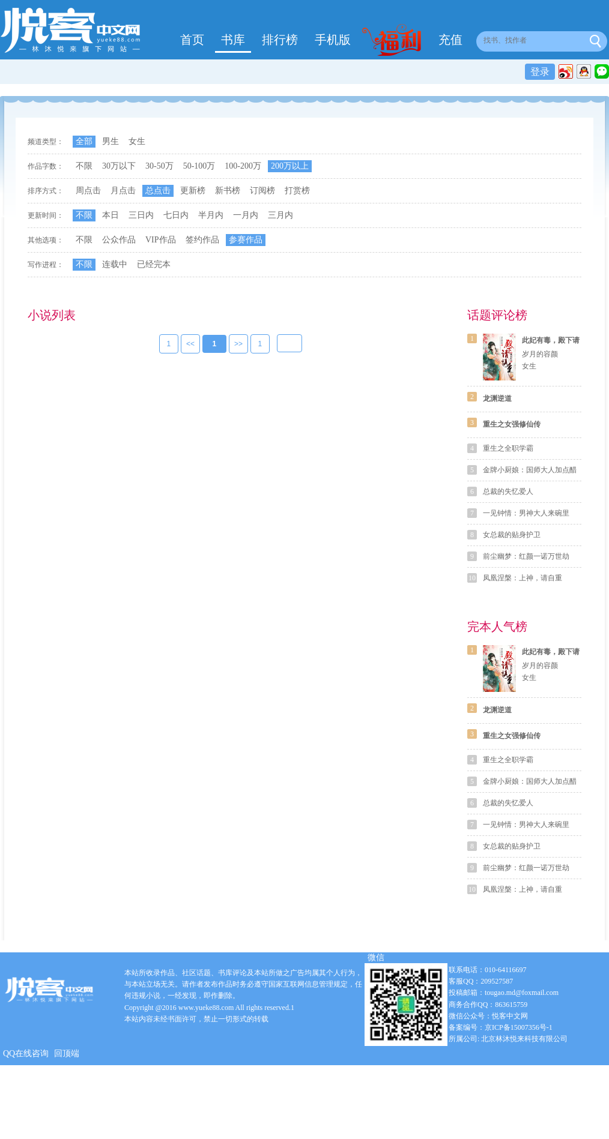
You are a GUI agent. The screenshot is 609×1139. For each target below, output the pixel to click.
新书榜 (227, 190)
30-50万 (159, 165)
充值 (450, 39)
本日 (110, 215)
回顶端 (66, 1053)
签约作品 (202, 239)
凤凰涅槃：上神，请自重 (522, 578)
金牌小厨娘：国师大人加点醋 (530, 470)
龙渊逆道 (497, 398)
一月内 (245, 215)
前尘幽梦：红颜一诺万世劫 (526, 556)
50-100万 (199, 165)
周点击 (88, 190)
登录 (540, 72)
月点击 (123, 190)
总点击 (158, 190)
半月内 (210, 215)
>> (238, 344)
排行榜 (280, 39)
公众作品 (119, 239)
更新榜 (192, 190)
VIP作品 (160, 239)
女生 (137, 141)
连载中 (114, 264)
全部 (84, 141)
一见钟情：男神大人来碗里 (526, 513)
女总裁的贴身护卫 (512, 534)
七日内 (176, 215)
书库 (233, 39)
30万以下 (119, 165)
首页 (192, 39)
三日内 (141, 215)
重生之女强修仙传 (512, 424)
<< (190, 344)
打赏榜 (297, 190)
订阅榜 (262, 190)
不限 (84, 165)
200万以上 (290, 165)
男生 (110, 141)
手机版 (333, 39)
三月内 (280, 215)
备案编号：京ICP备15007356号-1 (501, 1027)
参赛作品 (245, 239)
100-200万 (243, 165)
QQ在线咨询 (26, 1053)
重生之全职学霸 (508, 448)
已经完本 (154, 264)
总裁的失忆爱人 (508, 491)
